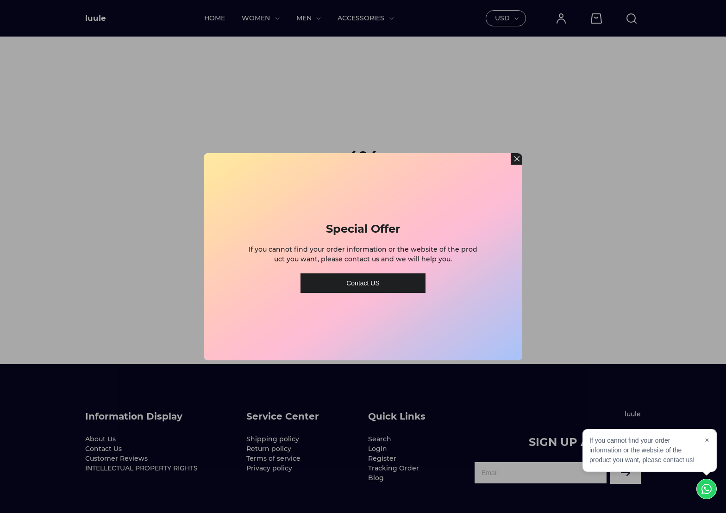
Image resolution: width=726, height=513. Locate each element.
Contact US (363, 279)
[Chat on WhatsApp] (706, 489)
